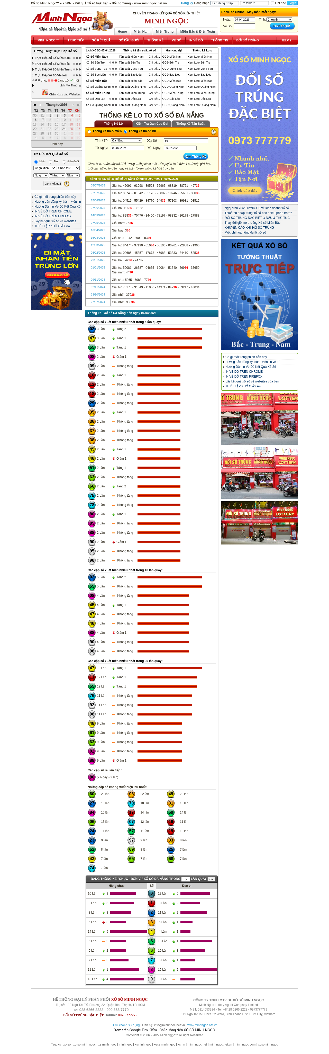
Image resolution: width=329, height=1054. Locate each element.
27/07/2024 (98, 301)
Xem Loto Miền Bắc (200, 80)
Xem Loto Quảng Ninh (202, 86)
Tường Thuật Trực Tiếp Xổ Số (55, 51)
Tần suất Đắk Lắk (130, 98)
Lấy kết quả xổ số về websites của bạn (252, 381)
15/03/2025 (98, 237)
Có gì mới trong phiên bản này (55, 197)
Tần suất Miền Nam (131, 56)
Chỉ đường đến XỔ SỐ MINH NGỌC (187, 1030)
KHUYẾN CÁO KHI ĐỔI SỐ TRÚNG (249, 227)
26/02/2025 (98, 252)
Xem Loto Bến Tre (199, 62)
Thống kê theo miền (105, 131)
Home (122, 31)
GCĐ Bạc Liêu (171, 74)
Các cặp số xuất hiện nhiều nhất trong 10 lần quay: (125, 570)
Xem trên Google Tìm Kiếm (135, 1030)
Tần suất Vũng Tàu (131, 68)
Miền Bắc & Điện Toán (197, 31)
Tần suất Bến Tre (129, 62)
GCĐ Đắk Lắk (171, 98)
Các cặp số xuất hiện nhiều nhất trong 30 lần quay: (125, 661)
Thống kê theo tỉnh (140, 131)
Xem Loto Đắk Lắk (199, 98)
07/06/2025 (98, 207)
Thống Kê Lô (113, 124)
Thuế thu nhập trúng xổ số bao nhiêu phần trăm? (258, 213)
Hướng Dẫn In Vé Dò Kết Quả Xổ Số (250, 367)
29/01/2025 (98, 260)
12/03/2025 (98, 245)
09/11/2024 (98, 279)
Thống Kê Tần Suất (190, 124)
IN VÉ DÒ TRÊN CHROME (53, 211)
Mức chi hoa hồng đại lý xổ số (245, 232)
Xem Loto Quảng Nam (202, 104)
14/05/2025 (98, 215)
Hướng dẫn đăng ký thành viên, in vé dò (252, 362)
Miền (39, 161)
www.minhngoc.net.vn (202, 1025)
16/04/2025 (98, 230)
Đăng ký (187, 3)
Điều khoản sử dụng (126, 1025)
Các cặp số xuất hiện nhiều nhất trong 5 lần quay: (124, 322)
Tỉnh (54, 161)
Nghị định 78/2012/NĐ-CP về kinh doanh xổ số (257, 208)
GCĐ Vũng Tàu (172, 68)
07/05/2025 (98, 222)
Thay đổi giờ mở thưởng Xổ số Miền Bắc (252, 223)
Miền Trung (164, 31)
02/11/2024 (98, 287)
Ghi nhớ (278, 3)
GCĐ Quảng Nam (173, 104)
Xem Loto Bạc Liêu (200, 74)
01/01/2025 (98, 267)
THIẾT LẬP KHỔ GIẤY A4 (52, 226)
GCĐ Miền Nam (172, 56)
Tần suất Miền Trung (132, 92)
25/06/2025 (98, 200)
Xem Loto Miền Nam (200, 56)
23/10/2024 (98, 294)
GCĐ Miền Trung (173, 92)
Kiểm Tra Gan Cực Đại (152, 124)
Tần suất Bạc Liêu (130, 74)
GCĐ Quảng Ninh (173, 86)
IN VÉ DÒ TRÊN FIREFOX (52, 216)
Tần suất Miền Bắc (130, 80)
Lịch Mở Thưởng (70, 85)
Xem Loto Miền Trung (201, 92)
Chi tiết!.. (154, 56)
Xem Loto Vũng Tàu (200, 68)
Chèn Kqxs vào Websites (61, 92)
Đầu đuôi (71, 161)
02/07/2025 (98, 192)
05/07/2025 (98, 185)
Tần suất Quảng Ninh (132, 86)
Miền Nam (141, 31)
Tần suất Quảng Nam (132, 104)
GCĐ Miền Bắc (171, 80)
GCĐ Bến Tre (170, 62)
